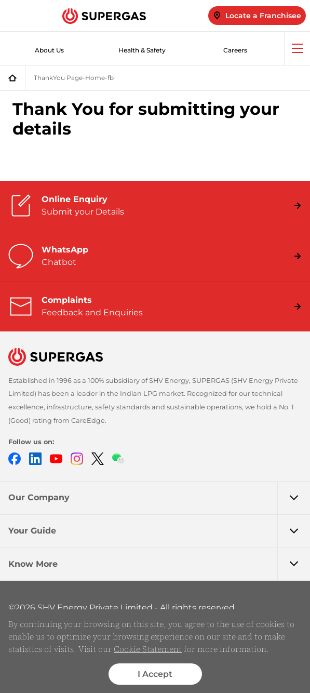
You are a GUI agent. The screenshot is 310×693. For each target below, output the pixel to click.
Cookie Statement (148, 649)
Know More (159, 564)
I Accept (155, 674)
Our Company (159, 497)
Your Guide (159, 531)
